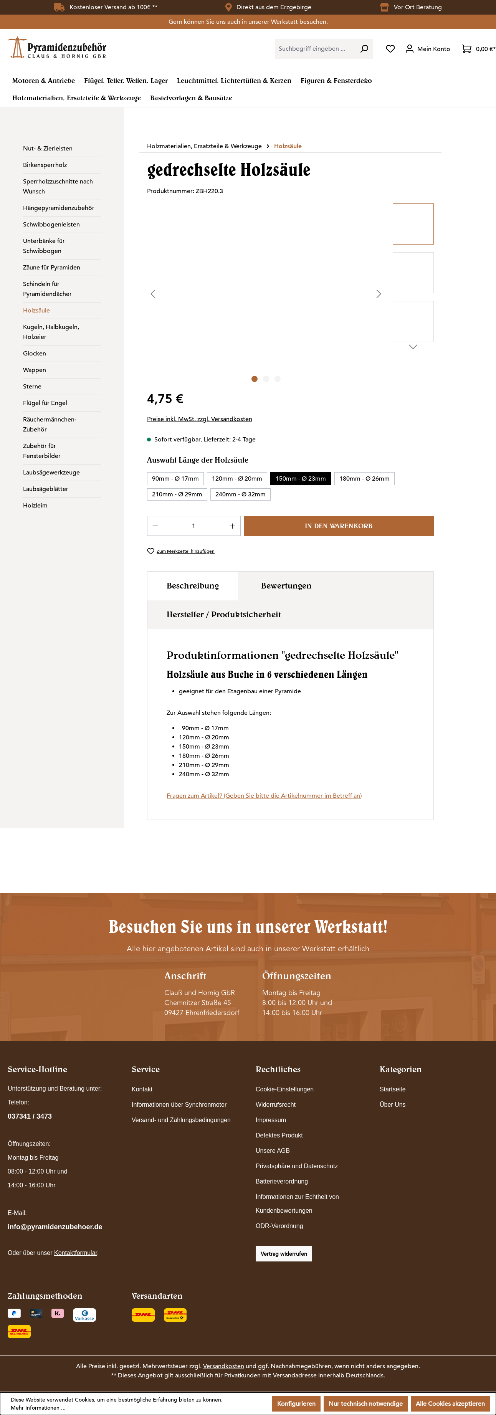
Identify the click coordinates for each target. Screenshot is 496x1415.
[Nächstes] (379, 293)
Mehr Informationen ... (38, 1407)
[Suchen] (364, 49)
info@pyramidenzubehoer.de (55, 1227)
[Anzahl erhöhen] (233, 526)
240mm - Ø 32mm (240, 494)
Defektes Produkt (279, 1135)
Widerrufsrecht (276, 1104)
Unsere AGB (273, 1150)
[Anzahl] (194, 526)
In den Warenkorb (338, 526)
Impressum (271, 1120)
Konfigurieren (296, 1404)
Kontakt (142, 1089)
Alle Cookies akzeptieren (450, 1404)
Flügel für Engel (45, 403)
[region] (290, 293)
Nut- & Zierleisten (48, 148)
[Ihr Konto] (428, 49)
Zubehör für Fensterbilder (42, 451)
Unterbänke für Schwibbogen (44, 246)
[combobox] (315, 49)
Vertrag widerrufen (284, 1253)
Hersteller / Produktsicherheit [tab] (224, 614)
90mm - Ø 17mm (175, 479)
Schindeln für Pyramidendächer (47, 289)
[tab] (192, 586)
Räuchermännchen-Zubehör (49, 424)
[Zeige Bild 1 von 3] (254, 379)
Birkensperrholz (45, 165)
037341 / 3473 (30, 1116)
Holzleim (35, 505)
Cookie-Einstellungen (285, 1089)
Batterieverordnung (282, 1181)
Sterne (32, 386)
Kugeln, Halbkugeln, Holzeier (51, 332)
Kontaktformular (75, 1253)
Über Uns (393, 1104)
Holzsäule (36, 310)
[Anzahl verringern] (155, 526)
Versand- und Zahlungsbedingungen (181, 1120)
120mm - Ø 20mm (237, 479)
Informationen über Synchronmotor (179, 1104)
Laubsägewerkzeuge (51, 472)
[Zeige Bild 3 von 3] (277, 379)
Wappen (34, 370)
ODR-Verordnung (279, 1226)
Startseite (393, 1089)
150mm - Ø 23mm (301, 479)
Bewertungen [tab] (286, 585)
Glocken (34, 353)
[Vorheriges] (153, 293)
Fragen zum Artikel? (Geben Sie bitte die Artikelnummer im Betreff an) (264, 796)
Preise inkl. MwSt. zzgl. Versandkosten (199, 419)
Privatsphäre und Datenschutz (297, 1166)
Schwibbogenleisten (51, 224)
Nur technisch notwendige (366, 1404)
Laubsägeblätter (45, 489)
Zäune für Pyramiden (51, 267)
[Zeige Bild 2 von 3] (266, 379)
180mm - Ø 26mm (364, 479)
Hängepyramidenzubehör (58, 208)
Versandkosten (223, 1366)
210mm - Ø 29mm (177, 494)
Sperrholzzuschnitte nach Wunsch (58, 186)
